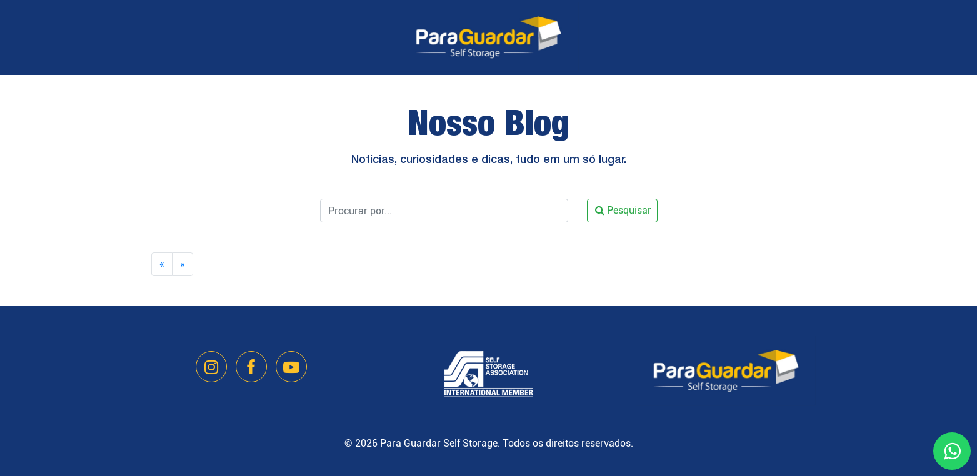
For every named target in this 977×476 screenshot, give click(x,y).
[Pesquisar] (444, 210)
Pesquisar (623, 210)
